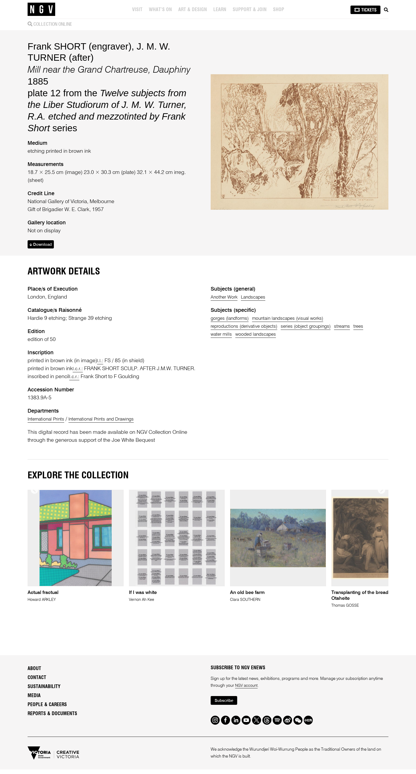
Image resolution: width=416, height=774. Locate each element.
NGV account (247, 689)
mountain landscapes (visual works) (300, 319)
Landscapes (259, 298)
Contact (37, 681)
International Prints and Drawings (112, 420)
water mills (238, 335)
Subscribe (225, 704)
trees (216, 335)
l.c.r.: (78, 370)
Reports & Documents (52, 717)
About (34, 672)
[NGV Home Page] (41, 9)
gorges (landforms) (233, 319)
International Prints (49, 420)
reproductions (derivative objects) (249, 327)
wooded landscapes (277, 335)
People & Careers (47, 708)
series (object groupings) (319, 327)
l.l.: (100, 362)
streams (361, 327)
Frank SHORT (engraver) (80, 46)
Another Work (226, 298)
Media (34, 699)
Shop (279, 9)
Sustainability (44, 690)
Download (42, 245)
